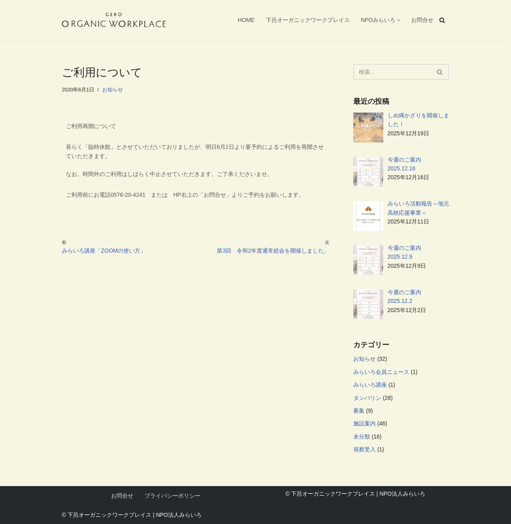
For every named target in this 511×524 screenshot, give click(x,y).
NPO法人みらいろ (179, 515)
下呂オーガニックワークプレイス (308, 20)
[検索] (442, 20)
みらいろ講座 (370, 385)
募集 (358, 410)
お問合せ (422, 20)
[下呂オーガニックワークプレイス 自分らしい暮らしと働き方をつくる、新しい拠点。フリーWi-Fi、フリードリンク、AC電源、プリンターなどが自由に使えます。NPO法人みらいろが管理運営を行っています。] (114, 20)
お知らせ (112, 90)
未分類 (361, 436)
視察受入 (364, 449)
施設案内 (364, 423)
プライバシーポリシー (172, 495)
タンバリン (367, 398)
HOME (246, 20)
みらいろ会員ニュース (381, 372)
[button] (398, 20)
